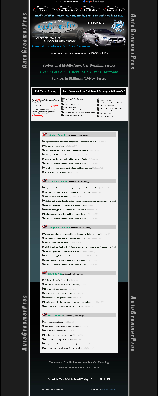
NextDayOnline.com (108, 389)
